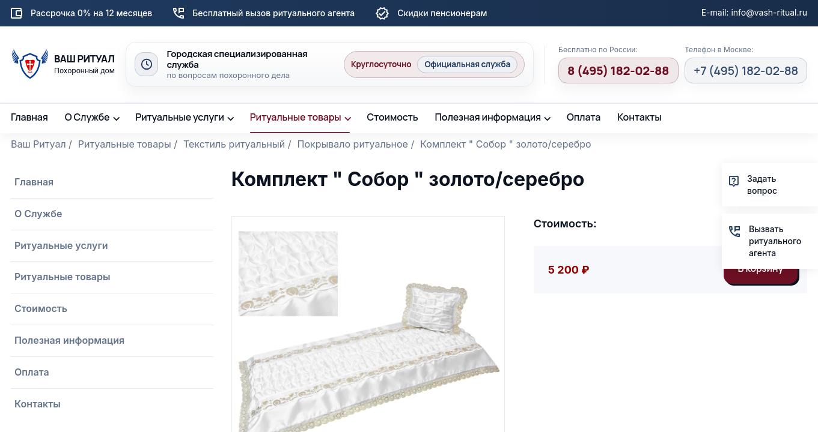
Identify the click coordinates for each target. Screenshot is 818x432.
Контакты (639, 117)
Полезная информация (488, 117)
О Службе (87, 117)
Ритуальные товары (295, 117)
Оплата (583, 117)
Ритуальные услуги (179, 117)
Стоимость (392, 117)
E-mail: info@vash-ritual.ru (754, 12)
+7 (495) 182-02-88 (746, 70)
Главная (29, 117)
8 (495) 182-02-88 (618, 70)
